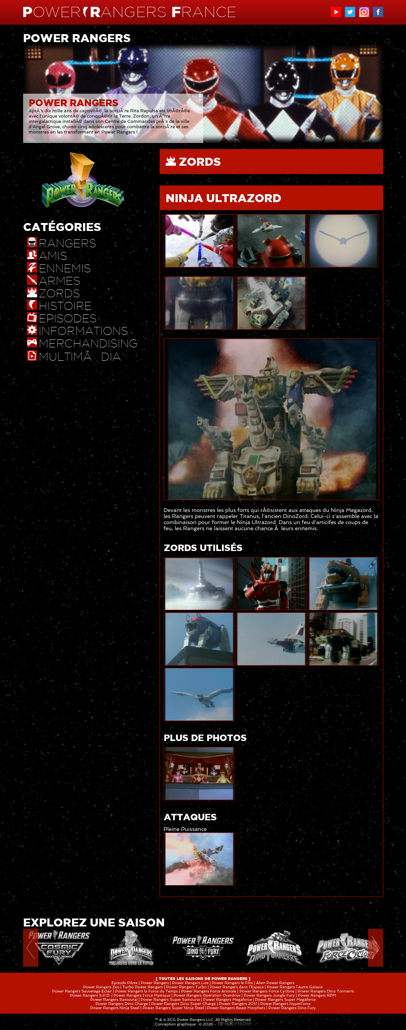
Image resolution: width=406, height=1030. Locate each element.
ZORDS (200, 161)
